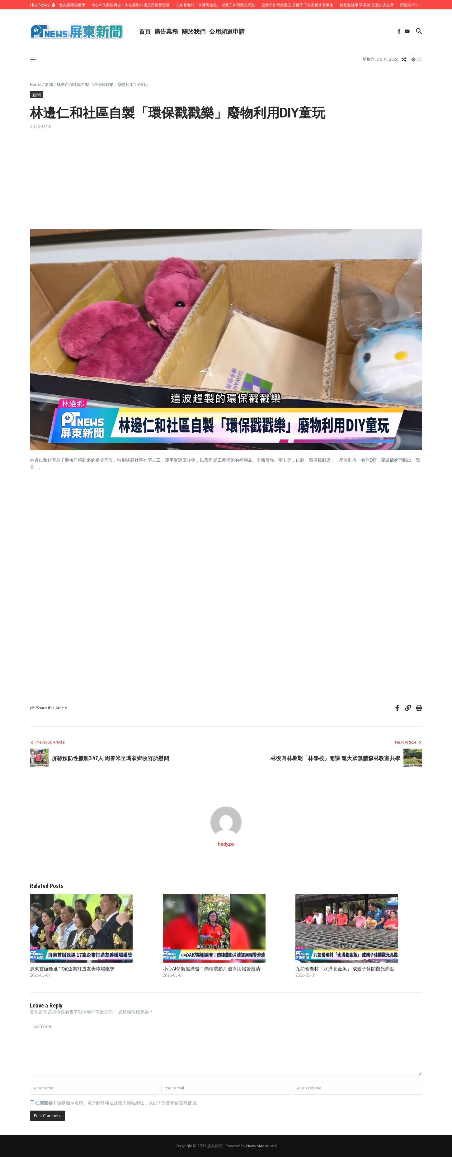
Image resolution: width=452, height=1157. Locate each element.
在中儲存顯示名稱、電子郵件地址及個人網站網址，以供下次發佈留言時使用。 (118, 1102)
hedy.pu (226, 844)
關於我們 (193, 31)
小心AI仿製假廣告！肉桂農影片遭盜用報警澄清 (211, 968)
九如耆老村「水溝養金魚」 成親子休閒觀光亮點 (344, 968)
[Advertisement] (226, 176)
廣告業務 (166, 31)
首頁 (145, 31)
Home (35, 84)
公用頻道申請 (227, 31)
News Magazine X (261, 1146)
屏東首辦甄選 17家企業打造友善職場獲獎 (72, 968)
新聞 (49, 84)
